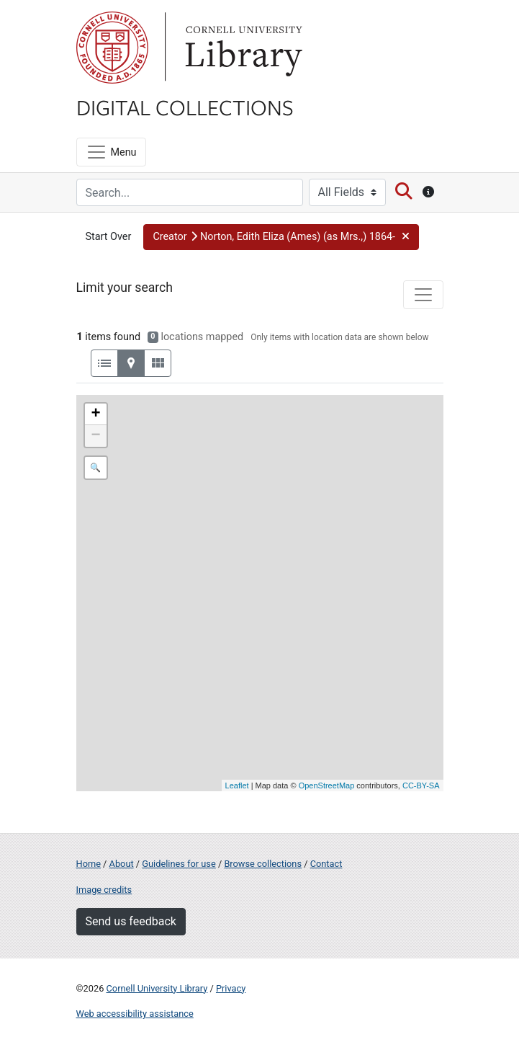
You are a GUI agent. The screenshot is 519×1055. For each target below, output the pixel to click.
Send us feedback (131, 921)
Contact (326, 863)
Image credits (104, 889)
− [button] (95, 436)
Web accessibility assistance (135, 1013)
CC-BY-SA (421, 785)
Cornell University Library (157, 988)
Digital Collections (185, 106)
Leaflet (237, 785)
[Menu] (111, 152)
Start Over (109, 237)
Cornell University (112, 48)
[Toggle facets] (423, 294)
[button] (281, 237)
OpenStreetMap (327, 785)
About (121, 863)
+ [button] (95, 414)
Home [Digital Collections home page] (88, 863)
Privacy (230, 988)
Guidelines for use (178, 863)
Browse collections (263, 863)
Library (241, 48)
